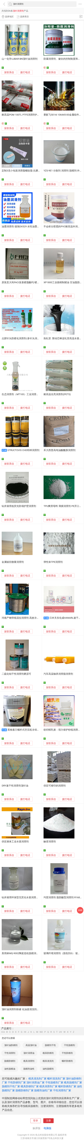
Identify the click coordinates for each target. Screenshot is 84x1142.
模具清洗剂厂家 (37, 1078)
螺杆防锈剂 (67, 1061)
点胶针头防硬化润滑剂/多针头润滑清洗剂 (24, 338)
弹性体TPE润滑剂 (53, 562)
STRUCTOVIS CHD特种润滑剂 (23, 450)
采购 (80, 910)
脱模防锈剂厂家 (25, 1090)
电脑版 (47, 1128)
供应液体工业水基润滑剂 (15, 841)
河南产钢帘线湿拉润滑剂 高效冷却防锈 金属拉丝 (28, 617)
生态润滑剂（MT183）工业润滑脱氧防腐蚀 (25, 394)
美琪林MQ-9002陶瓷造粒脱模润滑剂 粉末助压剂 (28, 953)
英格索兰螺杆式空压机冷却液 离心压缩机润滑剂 (33, 729)
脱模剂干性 (50, 1045)
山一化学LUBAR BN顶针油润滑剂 (19, 58)
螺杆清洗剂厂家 (56, 1078)
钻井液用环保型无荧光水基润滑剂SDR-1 (23, 897)
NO (41, 1032)
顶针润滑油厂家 (35, 1082)
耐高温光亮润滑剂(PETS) (57, 394)
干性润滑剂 (9, 1053)
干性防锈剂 (67, 1053)
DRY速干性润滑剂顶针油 (15, 785)
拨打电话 (25, 72)
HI (25, 1032)
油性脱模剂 (48, 1068)
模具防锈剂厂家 (30, 1086)
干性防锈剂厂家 (17, 1082)
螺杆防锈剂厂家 (67, 1086)
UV (60, 1032)
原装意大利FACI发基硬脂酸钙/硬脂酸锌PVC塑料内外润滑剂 (34, 282)
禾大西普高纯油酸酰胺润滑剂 (59, 450)
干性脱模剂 (69, 1045)
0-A (3, 1032)
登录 (35, 1120)
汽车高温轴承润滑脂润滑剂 (58, 673)
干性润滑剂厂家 (62, 1090)
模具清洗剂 (48, 1061)
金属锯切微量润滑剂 (13, 562)
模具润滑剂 (28, 1061)
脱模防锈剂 (9, 1061)
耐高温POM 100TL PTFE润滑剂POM (21, 114)
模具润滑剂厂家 (48, 1086)
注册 (48, 1120)
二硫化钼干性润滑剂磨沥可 (16, 673)
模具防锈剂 (48, 1053)
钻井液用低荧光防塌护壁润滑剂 (19, 506)
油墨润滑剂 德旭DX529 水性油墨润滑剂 (23, 226)
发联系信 (9, 72)
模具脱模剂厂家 (73, 1082)
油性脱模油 (9, 1068)
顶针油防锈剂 (10, 1045)
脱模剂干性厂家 (11, 1086)
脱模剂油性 (28, 1068)
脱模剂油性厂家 (43, 1090)
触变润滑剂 (50, 841)
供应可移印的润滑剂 (55, 785)
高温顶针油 (31, 1045)
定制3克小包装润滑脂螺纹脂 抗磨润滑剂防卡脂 (27, 170)
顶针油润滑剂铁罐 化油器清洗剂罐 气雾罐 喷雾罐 (28, 1009)
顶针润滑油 (28, 1053)
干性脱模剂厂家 (54, 1082)
